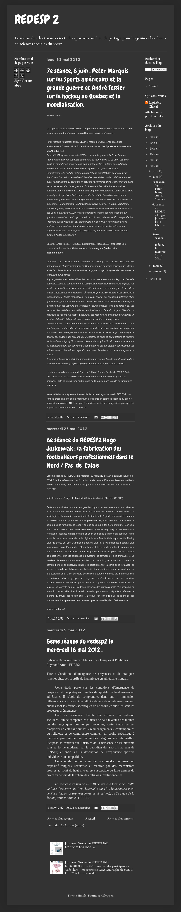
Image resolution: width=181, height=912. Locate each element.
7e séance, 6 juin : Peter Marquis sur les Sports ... (159, 190)
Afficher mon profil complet (154, 114)
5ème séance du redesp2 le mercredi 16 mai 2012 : (80, 645)
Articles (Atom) (74, 825)
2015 (153, 149)
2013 (153, 160)
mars (156, 266)
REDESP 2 (36, 19)
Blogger (107, 896)
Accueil (90, 819)
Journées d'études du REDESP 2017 (86, 843)
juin (156, 171)
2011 (153, 279)
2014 (153, 154)
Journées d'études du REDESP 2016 (86, 862)
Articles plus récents (60, 819)
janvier (158, 271)
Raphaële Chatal (155, 105)
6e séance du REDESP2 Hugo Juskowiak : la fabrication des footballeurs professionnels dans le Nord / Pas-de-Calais (90, 453)
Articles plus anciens (121, 819)
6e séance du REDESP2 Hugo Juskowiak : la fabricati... (159, 217)
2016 (153, 143)
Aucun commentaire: (78, 417)
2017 (153, 137)
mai (156, 177)
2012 (153, 166)
